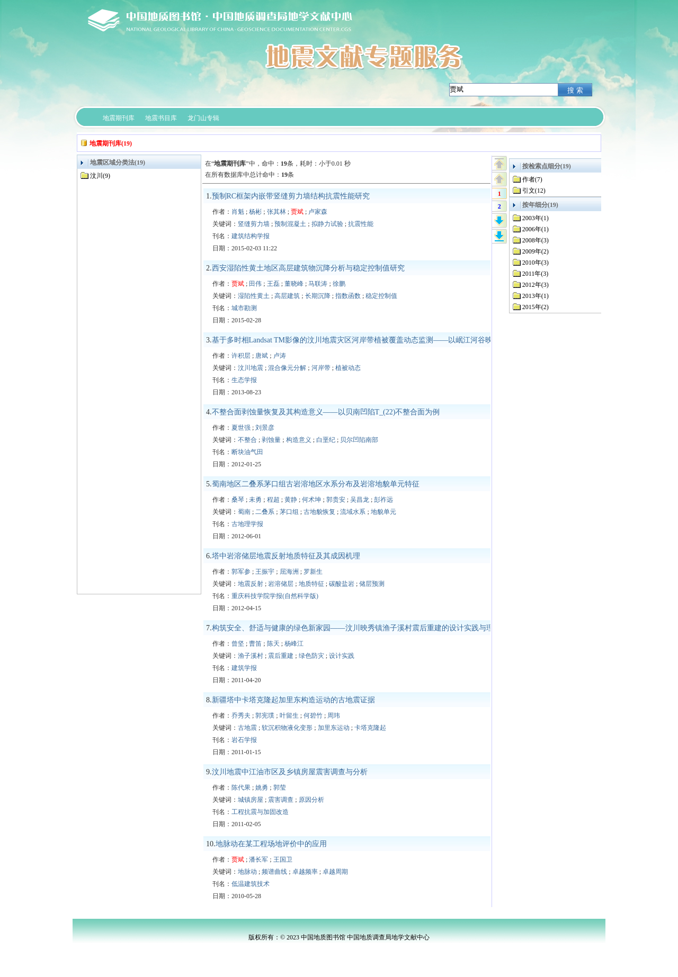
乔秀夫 (241, 715)
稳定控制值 (381, 296)
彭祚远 (383, 499)
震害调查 (280, 799)
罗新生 (313, 571)
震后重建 (280, 655)
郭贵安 (335, 499)
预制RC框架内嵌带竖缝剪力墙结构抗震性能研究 (291, 196)
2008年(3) (535, 240)
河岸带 (321, 368)
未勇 (255, 499)
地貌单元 (383, 511)
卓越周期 (335, 871)
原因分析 (311, 799)
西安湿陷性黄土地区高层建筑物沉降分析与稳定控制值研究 (308, 268)
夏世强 (241, 427)
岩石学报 (244, 740)
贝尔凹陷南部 (359, 440)
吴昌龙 (359, 499)
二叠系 (264, 511)
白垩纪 (325, 440)
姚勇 (261, 787)
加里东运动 (334, 727)
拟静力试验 (327, 224)
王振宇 (264, 571)
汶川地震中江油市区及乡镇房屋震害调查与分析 (290, 772)
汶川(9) (100, 175)
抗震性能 (360, 224)
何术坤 (311, 499)
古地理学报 (247, 524)
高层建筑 (287, 296)
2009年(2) (535, 251)
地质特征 (311, 583)
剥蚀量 (271, 440)
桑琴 (237, 499)
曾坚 (237, 643)
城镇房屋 (250, 799)
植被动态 (348, 368)
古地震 (247, 727)
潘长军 (258, 859)
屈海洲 (289, 571)
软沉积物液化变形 (287, 727)
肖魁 (237, 211)
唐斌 (261, 355)
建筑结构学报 (250, 236)
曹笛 (255, 643)
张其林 (276, 211)
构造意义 (298, 440)
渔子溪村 (250, 655)
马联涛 (317, 283)
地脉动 (247, 871)
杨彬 (255, 211)
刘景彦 (264, 427)
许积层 (241, 355)
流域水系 (352, 511)
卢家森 (317, 211)
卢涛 (279, 355)
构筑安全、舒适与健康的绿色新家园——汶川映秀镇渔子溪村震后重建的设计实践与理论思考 (364, 628)
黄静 (290, 499)
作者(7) (532, 179)
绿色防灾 (311, 655)
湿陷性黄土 (254, 296)
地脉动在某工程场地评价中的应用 (271, 844)
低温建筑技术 (250, 884)
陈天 (273, 643)
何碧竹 (313, 715)
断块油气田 (247, 452)
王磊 (273, 283)
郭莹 (279, 787)
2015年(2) (535, 307)
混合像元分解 (287, 368)
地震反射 (250, 583)
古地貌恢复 (319, 511)
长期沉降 (318, 296)
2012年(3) (535, 284)
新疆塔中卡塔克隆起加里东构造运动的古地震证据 (293, 700)
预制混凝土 (290, 224)
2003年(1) (535, 218)
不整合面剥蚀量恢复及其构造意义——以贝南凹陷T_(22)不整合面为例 (326, 412)
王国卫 (282, 859)
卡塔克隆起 (370, 727)
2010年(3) (535, 262)
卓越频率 (305, 871)
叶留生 (289, 715)
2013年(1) (535, 296)
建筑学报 (244, 668)
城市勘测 (244, 308)
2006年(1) (535, 229)
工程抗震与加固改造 (260, 812)
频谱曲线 (274, 871)
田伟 (255, 283)
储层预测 (372, 583)
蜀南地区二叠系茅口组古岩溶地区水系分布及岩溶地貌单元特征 (316, 484)
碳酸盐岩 (341, 583)
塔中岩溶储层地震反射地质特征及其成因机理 (286, 556)
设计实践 (341, 655)
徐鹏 (339, 283)
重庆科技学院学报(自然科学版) (274, 596)
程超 (273, 499)
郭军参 (241, 571)
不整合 (247, 440)
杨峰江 (294, 643)
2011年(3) (535, 273)
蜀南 (244, 511)
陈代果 (241, 787)
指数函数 (348, 296)
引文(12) (534, 190)
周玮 (333, 715)
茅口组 (289, 511)
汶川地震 (250, 368)
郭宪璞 (264, 715)
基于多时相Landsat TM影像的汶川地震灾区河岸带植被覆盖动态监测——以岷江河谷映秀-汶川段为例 (376, 340)
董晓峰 (294, 283)
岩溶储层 (280, 583)
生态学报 (244, 380)
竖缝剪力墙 (254, 224)
